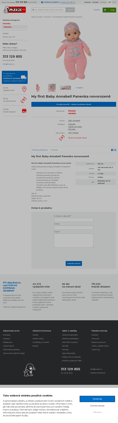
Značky (5, 33)
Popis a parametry (40, 150)
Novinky (65, 350)
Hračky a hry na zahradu (71, 357)
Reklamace (7, 342)
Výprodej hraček (68, 353)
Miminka (7, 27)
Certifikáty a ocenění (41, 342)
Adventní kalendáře (70, 335)
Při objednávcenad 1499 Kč (14, 77)
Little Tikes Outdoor (70, 342)
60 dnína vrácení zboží (9, 100)
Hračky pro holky (75, 127)
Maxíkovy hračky (36, 17)
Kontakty (6, 335)
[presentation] (73, 253)
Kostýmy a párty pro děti (71, 361)
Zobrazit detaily (97, 406)
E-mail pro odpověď (62, 216)
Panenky (6, 23)
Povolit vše (97, 399)
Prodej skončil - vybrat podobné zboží (74, 104)
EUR (114, 2)
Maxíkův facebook (97, 373)
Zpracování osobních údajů (14, 353)
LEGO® (65, 346)
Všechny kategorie (11, 20)
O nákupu (103, 2)
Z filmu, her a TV (9, 37)
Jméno (57, 224)
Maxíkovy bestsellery (70, 339)
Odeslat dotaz (73, 263)
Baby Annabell (74, 120)
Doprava (6, 339)
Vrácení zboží (8, 346)
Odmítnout (97, 412)
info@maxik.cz (8, 64)
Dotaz (55, 150)
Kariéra (35, 346)
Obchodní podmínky (11, 350)
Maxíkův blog (38, 339)
